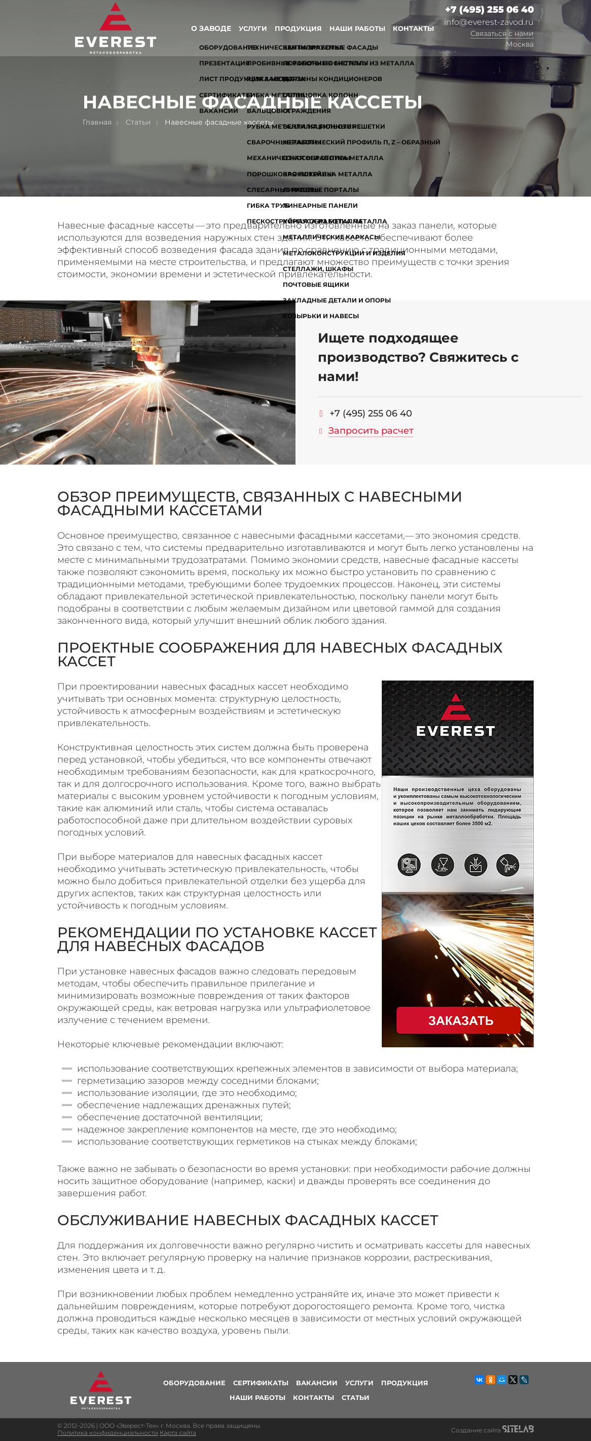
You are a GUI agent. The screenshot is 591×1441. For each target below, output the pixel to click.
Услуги (253, 28)
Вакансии (317, 1383)
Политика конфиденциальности (107, 1432)
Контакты (413, 28)
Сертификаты (260, 1383)
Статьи (356, 1397)
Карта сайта (178, 1432)
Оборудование (194, 1383)
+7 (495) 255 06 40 (489, 10)
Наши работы (357, 28)
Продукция (298, 28)
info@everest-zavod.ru (489, 22)
